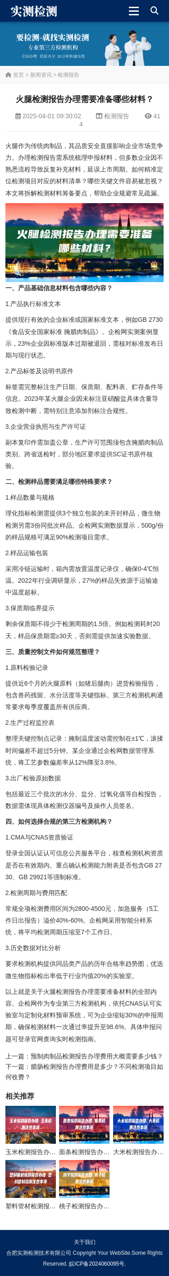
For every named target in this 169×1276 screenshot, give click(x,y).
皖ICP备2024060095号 (96, 1264)
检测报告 (68, 75)
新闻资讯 (41, 75)
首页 (14, 75)
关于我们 (85, 1242)
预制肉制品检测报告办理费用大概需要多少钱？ (97, 1056)
